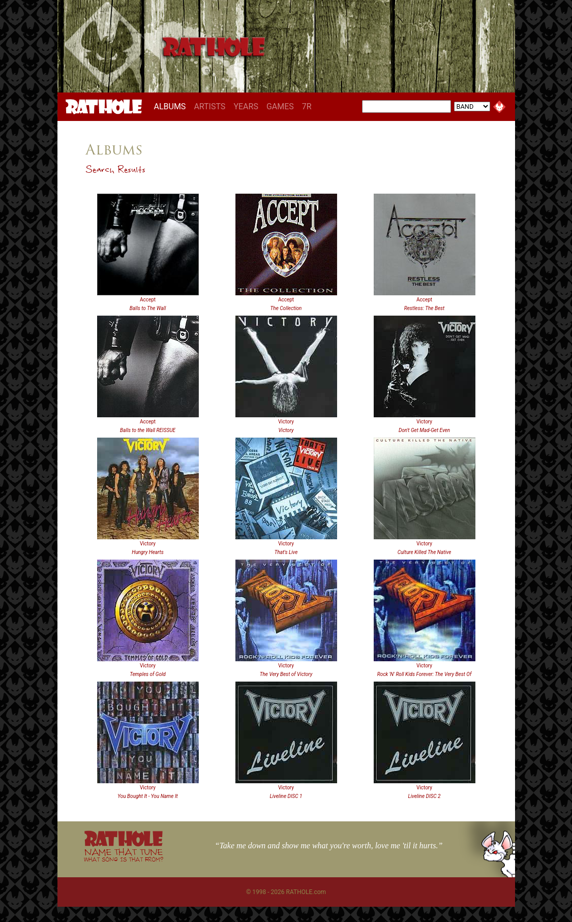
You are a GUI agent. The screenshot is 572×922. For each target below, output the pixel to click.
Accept (148, 299)
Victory (286, 421)
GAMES (280, 106)
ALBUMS (172, 106)
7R (307, 106)
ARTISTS (209, 106)
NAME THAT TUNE (123, 855)
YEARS (245, 106)
